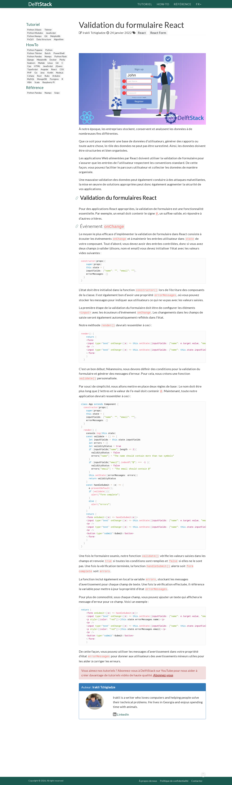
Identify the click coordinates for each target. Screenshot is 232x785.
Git (45, 36)
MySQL (30, 79)
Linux (50, 63)
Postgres (54, 79)
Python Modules (35, 33)
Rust (39, 75)
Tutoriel (144, 4)
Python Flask (60, 56)
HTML (37, 66)
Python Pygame (34, 50)
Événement (101, 226)
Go (35, 72)
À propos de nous (148, 780)
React (54, 69)
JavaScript (51, 33)
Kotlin (50, 72)
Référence (182, 4)
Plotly (62, 59)
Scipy (56, 92)
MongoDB (42, 79)
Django (30, 59)
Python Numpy (34, 36)
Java (42, 72)
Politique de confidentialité (174, 780)
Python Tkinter (34, 53)
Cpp (29, 66)
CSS (62, 69)
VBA (29, 82)
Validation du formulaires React (117, 197)
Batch (48, 53)
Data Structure (44, 39)
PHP (29, 72)
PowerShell (58, 53)
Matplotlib (55, 36)
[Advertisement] (12, 59)
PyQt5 (30, 39)
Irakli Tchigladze (94, 32)
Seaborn (31, 63)
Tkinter (48, 29)
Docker (53, 59)
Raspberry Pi (48, 82)
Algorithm (58, 39)
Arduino (56, 75)
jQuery (59, 66)
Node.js (59, 72)
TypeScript (32, 69)
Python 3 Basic (34, 29)
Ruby (47, 75)
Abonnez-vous (163, 675)
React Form (158, 32)
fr (198, 4)
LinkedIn (121, 714)
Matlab (41, 63)
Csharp (30, 75)
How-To (163, 4)
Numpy (48, 56)
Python (48, 50)
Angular (44, 69)
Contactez (196, 780)
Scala (37, 82)
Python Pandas (34, 56)
